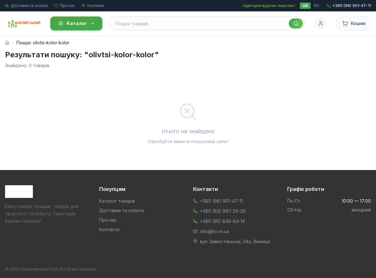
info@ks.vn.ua (214, 231)
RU (316, 5)
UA (305, 5)
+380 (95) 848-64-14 (222, 221)
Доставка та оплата (26, 5)
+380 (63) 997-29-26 (223, 211)
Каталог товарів (117, 201)
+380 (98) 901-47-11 (221, 201)
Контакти (93, 5)
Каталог (76, 23)
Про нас (64, 5)
